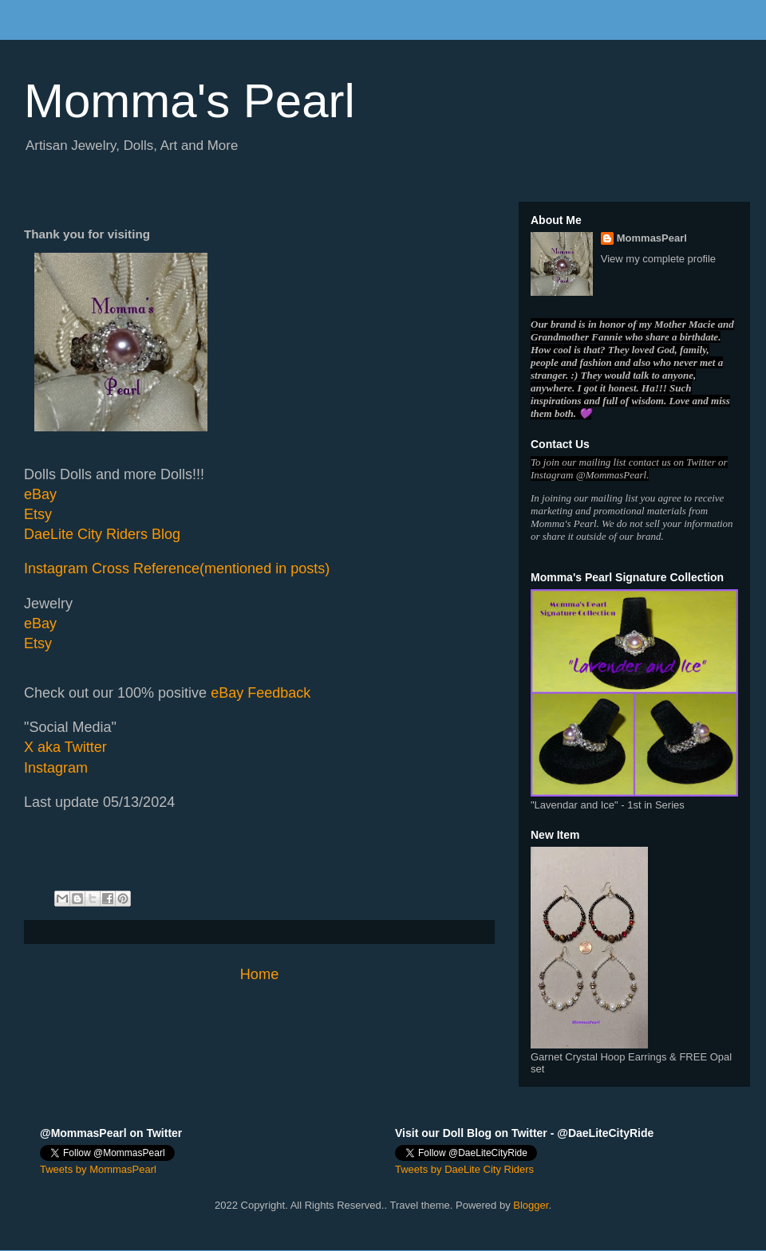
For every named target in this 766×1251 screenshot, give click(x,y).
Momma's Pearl (189, 101)
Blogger (530, 1205)
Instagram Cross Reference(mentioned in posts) (177, 568)
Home (259, 974)
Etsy (38, 514)
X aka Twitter (65, 747)
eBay (40, 494)
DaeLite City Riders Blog (102, 534)
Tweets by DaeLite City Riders (464, 1169)
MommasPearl (652, 238)
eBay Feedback (260, 693)
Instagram (56, 768)
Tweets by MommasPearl (98, 1169)
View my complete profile (658, 259)
